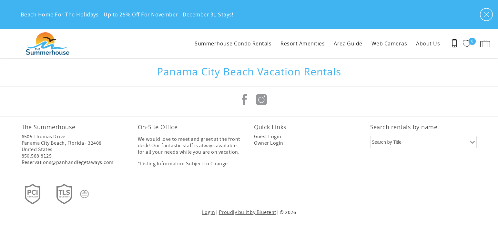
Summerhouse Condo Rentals (233, 43)
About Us (428, 43)
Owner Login (268, 143)
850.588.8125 (37, 156)
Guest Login (267, 136)
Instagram (261, 99)
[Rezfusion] (84, 194)
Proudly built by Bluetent (247, 212)
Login (208, 212)
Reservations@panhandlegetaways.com (68, 162)
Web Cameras (389, 43)
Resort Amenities (302, 43)
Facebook (244, 99)
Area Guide (348, 43)
